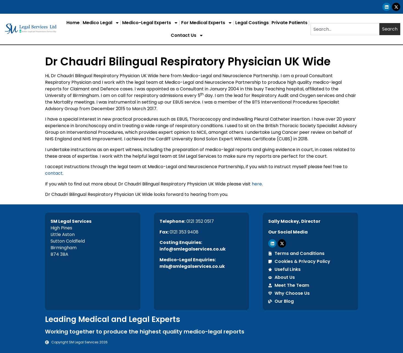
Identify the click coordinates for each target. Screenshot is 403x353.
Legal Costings (252, 23)
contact (54, 173)
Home (73, 23)
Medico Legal (101, 23)
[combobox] (344, 29)
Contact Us (187, 35)
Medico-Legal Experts (150, 23)
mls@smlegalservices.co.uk (192, 266)
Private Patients (289, 23)
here (257, 184)
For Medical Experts (206, 23)
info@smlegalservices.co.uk (192, 249)
